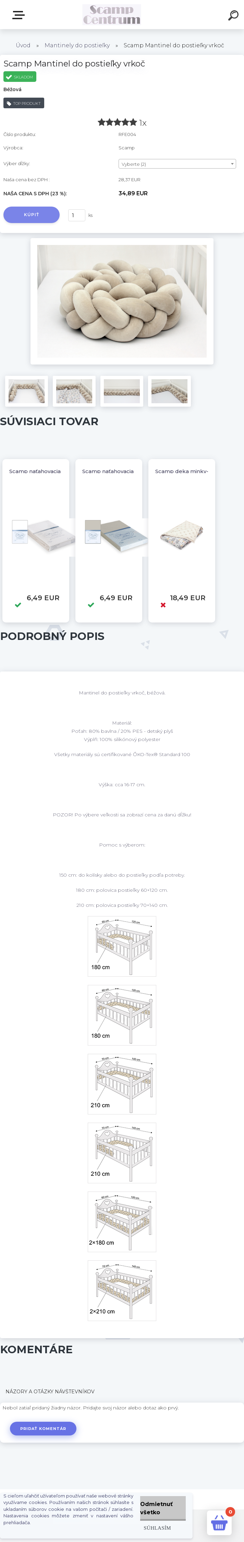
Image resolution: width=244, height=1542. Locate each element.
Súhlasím (157, 1527)
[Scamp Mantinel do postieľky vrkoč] (122, 240)
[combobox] (177, 164)
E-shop (20, 15)
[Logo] (112, 14)
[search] (234, 16)
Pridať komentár (43, 1428)
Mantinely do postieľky (77, 45)
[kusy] (76, 215)
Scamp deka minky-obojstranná (197, 471)
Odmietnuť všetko (156, 1508)
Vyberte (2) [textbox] (134, 164)
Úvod (23, 45)
